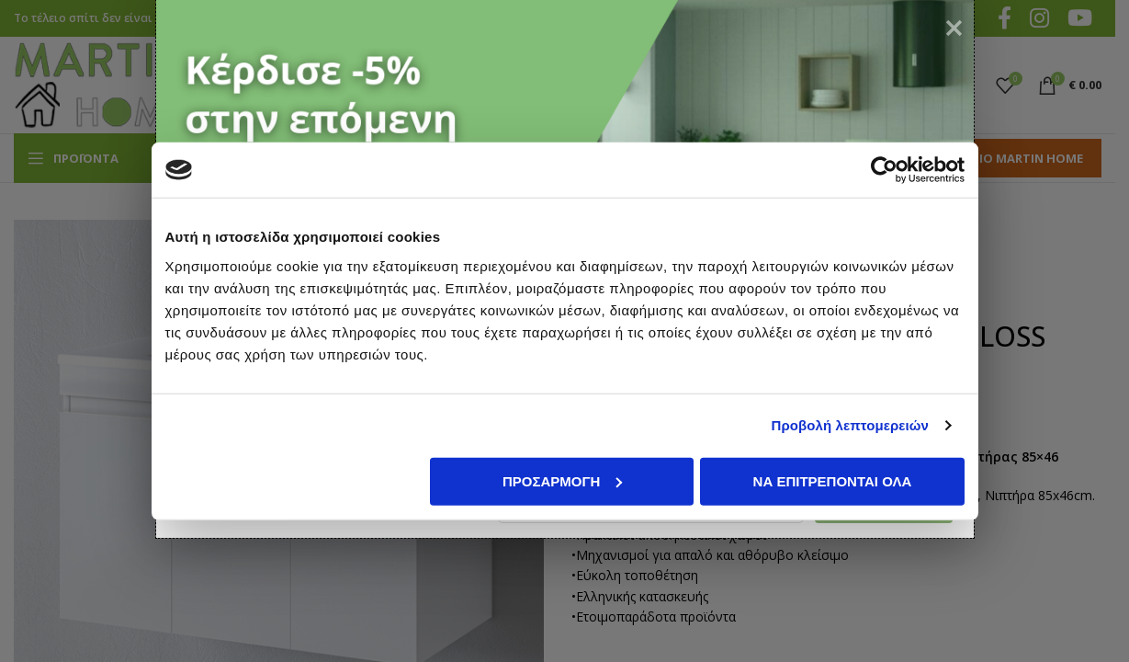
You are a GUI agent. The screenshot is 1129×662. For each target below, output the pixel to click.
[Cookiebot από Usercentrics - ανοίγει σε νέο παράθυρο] (884, 170)
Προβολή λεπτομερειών (851, 425)
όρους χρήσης (338, 560)
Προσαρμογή (562, 480)
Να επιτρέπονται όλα (832, 480)
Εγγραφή (872, 560)
